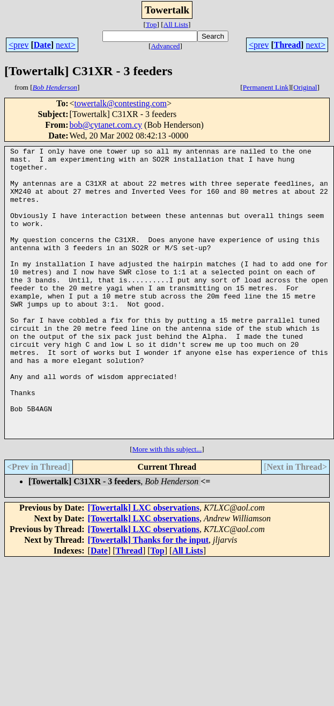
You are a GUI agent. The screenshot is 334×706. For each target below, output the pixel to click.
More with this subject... (167, 507)
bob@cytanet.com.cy (105, 124)
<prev (18, 44)
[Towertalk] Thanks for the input (148, 597)
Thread (287, 44)
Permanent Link (266, 87)
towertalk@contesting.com (121, 103)
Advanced (165, 46)
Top (151, 24)
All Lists (176, 24)
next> (66, 44)
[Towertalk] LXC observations (143, 565)
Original (305, 87)
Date (42, 44)
